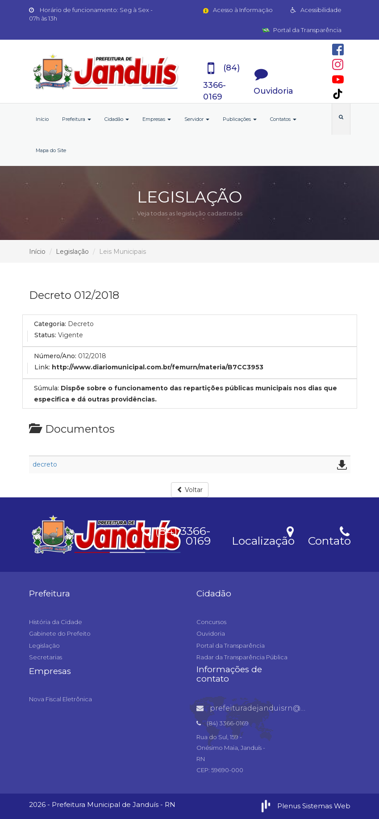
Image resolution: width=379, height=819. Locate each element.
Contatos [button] (283, 119)
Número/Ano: (55, 356)
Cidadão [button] (116, 119)
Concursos (211, 621)
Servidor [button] (196, 119)
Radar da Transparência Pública (241, 657)
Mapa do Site (51, 150)
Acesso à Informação (237, 9)
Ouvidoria (210, 633)
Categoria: (50, 324)
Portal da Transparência (302, 29)
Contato (329, 535)
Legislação (72, 252)
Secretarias (45, 657)
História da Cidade (55, 621)
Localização (263, 535)
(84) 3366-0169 (176, 534)
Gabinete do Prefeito (60, 633)
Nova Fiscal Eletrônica (60, 699)
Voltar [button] (190, 490)
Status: (45, 335)
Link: (42, 367)
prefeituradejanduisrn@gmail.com (268, 708)
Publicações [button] (240, 119)
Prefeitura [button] (76, 119)
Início (42, 119)
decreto (45, 464)
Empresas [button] (156, 119)
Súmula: (46, 388)
